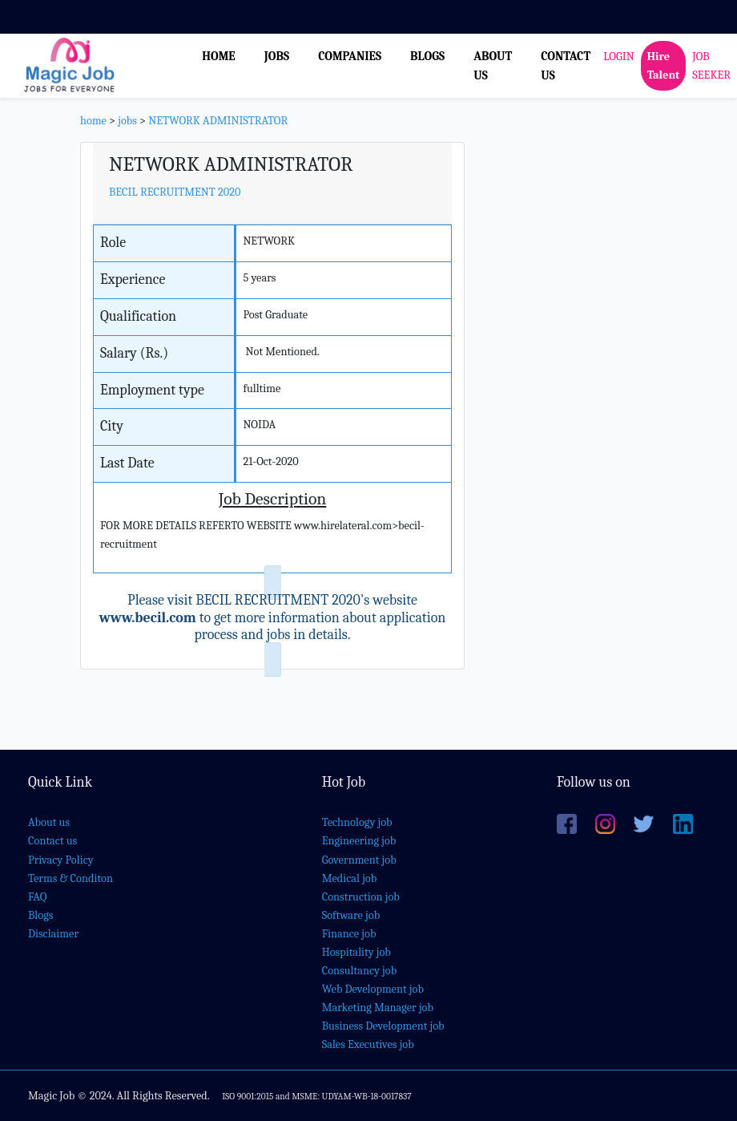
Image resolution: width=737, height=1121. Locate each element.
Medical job (349, 878)
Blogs (40, 915)
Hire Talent (663, 66)
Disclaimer (53, 934)
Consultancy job (359, 970)
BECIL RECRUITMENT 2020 (174, 192)
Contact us (52, 841)
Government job (359, 860)
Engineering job (359, 841)
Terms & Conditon (70, 878)
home (93, 120)
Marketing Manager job (377, 1007)
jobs (127, 120)
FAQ (37, 897)
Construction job (361, 897)
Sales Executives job (368, 1044)
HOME (219, 56)
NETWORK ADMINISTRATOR (218, 120)
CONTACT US (565, 66)
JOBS (276, 56)
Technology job (357, 822)
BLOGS (427, 56)
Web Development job (373, 989)
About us (49, 822)
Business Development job (383, 1026)
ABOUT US (492, 66)
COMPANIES (349, 56)
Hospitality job (356, 952)
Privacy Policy (61, 860)
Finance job (349, 934)
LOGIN (618, 56)
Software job (351, 915)
